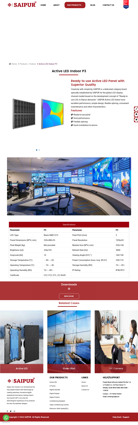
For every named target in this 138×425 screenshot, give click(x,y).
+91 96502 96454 (115, 394)
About (56, 5)
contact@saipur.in (113, 397)
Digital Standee (55, 390)
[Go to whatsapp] (6, 418)
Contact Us (108, 5)
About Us (84, 386)
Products (22, 64)
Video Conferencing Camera (59, 405)
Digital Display (54, 393)
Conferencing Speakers (57, 401)
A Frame (52, 386)
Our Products (74, 5)
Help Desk (117, 417)
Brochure (69, 296)
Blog (92, 5)
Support (126, 417)
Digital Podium (55, 397)
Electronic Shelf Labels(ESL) (59, 408)
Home (43, 5)
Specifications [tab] (69, 224)
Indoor (32, 64)
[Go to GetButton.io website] (6, 422)
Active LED (53, 382)
